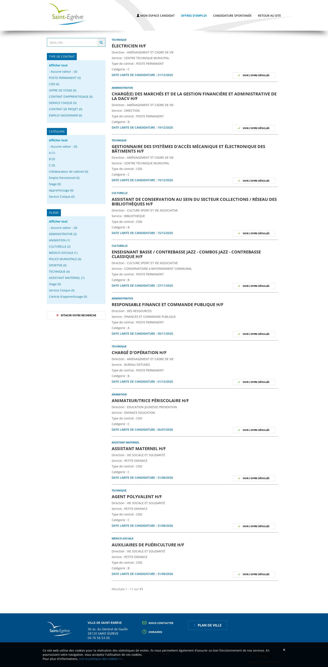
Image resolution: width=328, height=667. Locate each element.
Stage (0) (55, 184)
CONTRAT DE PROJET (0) (65, 109)
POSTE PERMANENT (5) (65, 78)
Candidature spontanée (232, 16)
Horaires (155, 632)
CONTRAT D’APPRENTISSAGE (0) (71, 97)
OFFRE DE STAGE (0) (62, 90)
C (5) (52, 165)
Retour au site (269, 16)
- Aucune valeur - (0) (63, 71)
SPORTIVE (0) (58, 265)
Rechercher (101, 42)
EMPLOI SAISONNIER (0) (65, 115)
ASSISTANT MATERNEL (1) (67, 278)
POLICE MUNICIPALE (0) (65, 259)
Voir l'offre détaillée (255, 75)
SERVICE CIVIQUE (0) (63, 103)
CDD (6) (54, 84)
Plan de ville (210, 625)
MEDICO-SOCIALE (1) (63, 253)
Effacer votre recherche (78, 315)
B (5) (52, 159)
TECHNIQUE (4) (59, 271)
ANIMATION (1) (59, 240)
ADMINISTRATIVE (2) (63, 234)
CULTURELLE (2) (59, 246)
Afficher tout (58, 65)
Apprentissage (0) (61, 190)
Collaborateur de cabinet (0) (68, 171)
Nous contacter (161, 623)
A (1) (52, 153)
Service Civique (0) (61, 197)
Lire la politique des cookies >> (100, 659)
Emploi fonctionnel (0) (64, 178)
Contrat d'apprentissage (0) (68, 297)
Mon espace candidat (156, 16)
